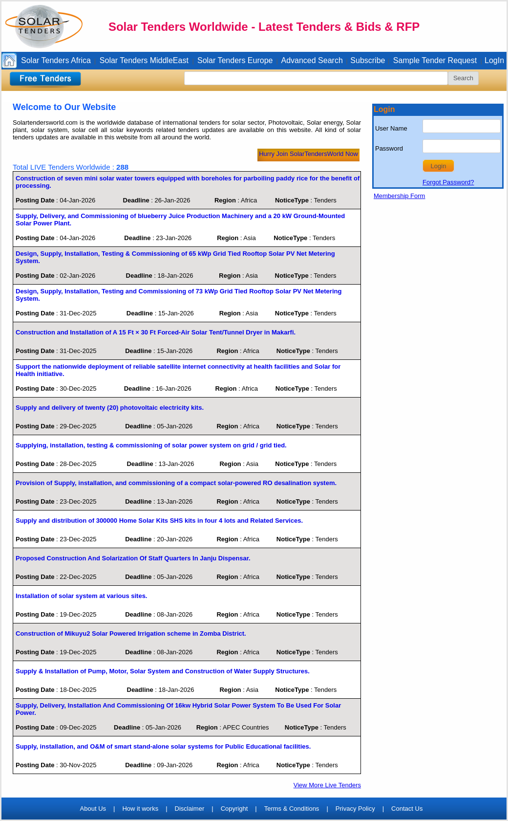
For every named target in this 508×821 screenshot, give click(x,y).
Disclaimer (190, 808)
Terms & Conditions (291, 808)
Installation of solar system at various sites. (81, 595)
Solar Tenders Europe (235, 60)
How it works (140, 808)
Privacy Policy (355, 808)
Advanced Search (312, 60)
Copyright (234, 808)
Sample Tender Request (435, 60)
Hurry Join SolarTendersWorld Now (308, 153)
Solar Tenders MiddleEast (144, 60)
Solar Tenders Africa (56, 60)
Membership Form (399, 196)
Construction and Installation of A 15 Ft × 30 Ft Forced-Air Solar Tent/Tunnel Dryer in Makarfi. (156, 332)
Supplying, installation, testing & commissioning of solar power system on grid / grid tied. (151, 445)
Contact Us (407, 808)
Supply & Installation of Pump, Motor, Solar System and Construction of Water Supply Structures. (163, 671)
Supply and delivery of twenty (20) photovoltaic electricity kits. (110, 407)
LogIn (494, 60)
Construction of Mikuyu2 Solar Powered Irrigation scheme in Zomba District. (131, 633)
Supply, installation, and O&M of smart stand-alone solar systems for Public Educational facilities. (163, 746)
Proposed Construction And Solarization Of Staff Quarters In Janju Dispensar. (133, 558)
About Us (93, 808)
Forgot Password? (448, 182)
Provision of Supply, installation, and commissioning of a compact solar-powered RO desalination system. (176, 483)
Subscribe (367, 60)
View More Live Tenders (327, 785)
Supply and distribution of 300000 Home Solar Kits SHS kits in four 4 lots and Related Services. (159, 520)
